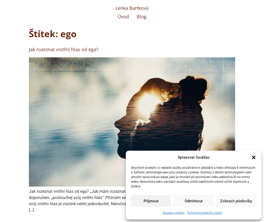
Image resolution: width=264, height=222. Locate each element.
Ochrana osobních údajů (204, 212)
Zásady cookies (174, 212)
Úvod (123, 16)
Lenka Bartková (132, 8)
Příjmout (151, 201)
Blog (141, 16)
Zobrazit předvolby (236, 201)
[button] (253, 157)
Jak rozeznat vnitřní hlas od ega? (63, 49)
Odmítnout (194, 201)
